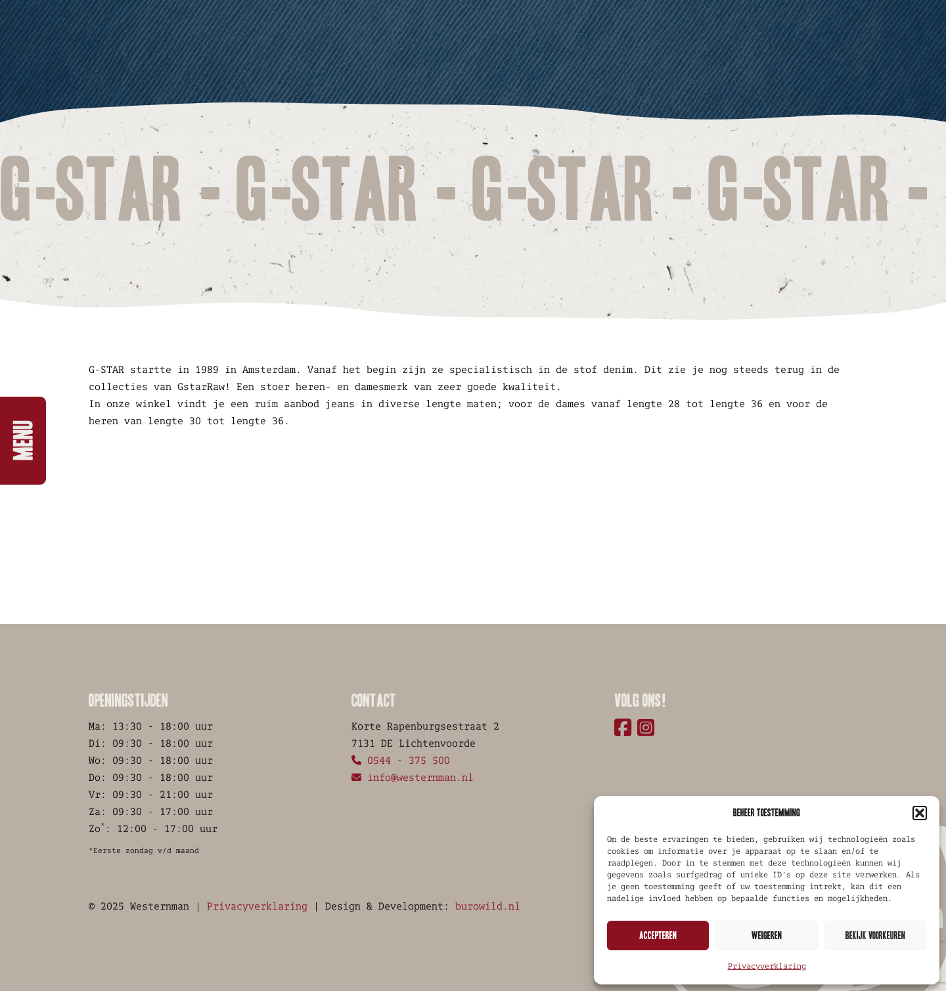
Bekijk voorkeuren (875, 935)
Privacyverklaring (767, 966)
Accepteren (658, 935)
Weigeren (767, 935)
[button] (919, 813)
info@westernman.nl (412, 777)
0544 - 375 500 (400, 760)
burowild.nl (487, 906)
